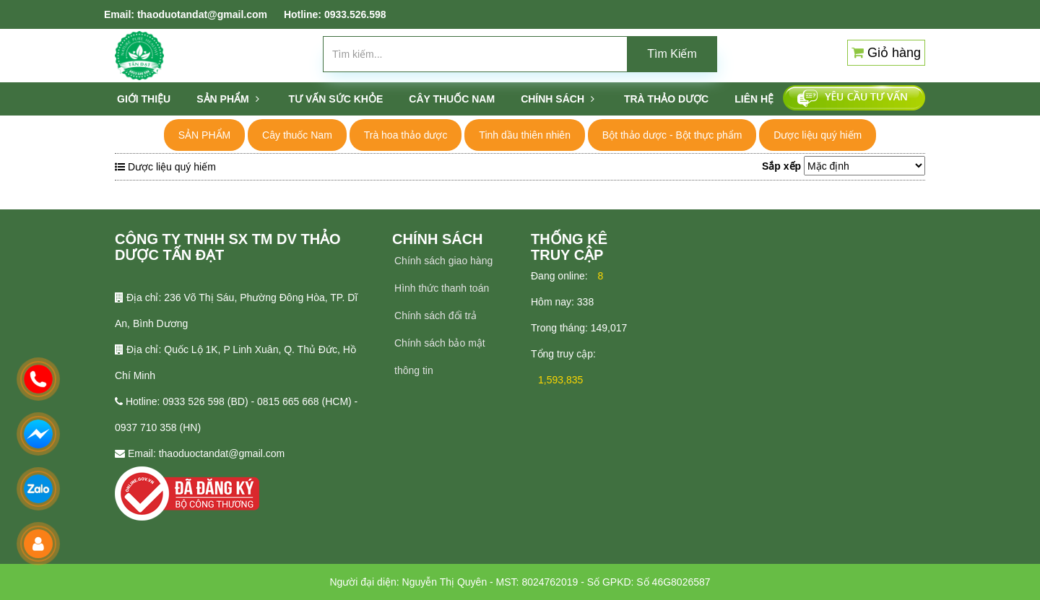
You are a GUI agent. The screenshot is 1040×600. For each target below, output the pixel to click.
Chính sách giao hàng (443, 260)
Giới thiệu (143, 99)
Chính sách (557, 99)
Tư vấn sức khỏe (336, 99)
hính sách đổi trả (439, 315)
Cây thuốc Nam (297, 135)
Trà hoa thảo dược (406, 135)
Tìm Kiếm (672, 54)
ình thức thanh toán (445, 288)
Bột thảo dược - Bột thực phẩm (672, 135)
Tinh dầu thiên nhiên (525, 135)
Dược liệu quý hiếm (818, 135)
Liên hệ (754, 99)
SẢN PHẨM (227, 99)
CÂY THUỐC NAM (452, 99)
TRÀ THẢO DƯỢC (666, 99)
